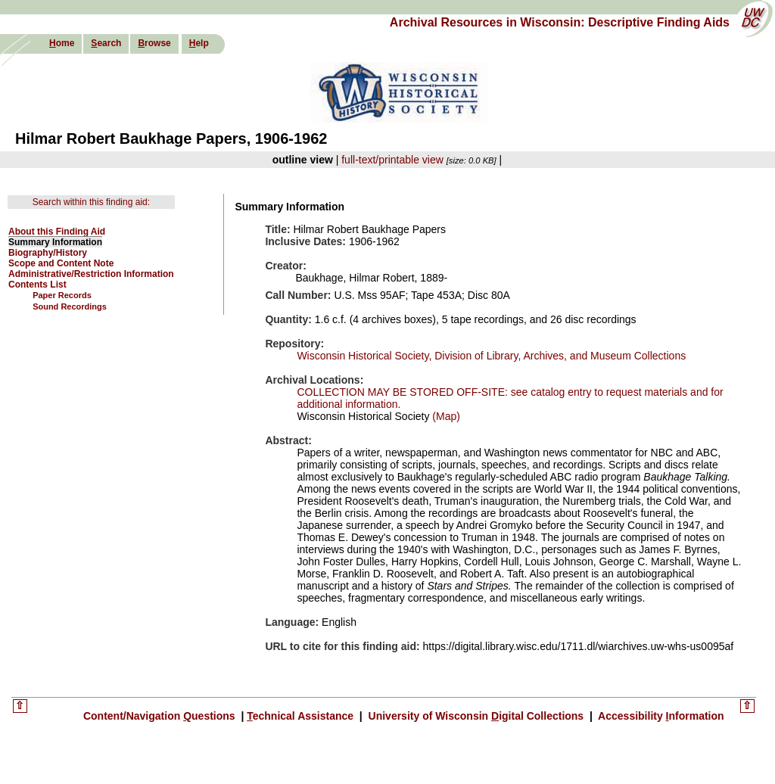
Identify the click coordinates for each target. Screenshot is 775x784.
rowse (154, 43)
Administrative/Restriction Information (91, 274)
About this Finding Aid (56, 231)
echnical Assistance (301, 716)
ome (61, 43)
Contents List (37, 284)
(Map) (444, 416)
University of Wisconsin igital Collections (476, 716)
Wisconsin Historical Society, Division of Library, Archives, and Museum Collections (491, 356)
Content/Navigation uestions (160, 716)
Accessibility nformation (660, 716)
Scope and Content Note (61, 263)
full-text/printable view (392, 160)
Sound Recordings (70, 306)
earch (106, 43)
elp (199, 43)
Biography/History (47, 252)
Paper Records (62, 295)
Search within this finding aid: (91, 202)
